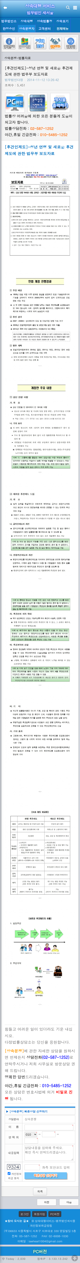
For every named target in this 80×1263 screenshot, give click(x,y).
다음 (69, 1202)
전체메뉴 (62, 28)
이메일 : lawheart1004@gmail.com (40, 1241)
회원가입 (39, 1214)
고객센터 (44, 28)
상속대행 (26, 21)
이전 (46, 1202)
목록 (40, 1191)
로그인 (24, 1214)
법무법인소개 (8, 22)
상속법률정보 (44, 22)
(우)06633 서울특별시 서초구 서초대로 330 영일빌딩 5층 (40, 1231)
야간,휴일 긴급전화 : (36, 134)
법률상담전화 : (29, 128)
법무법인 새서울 (40, 12)
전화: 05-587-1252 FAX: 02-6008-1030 (40, 1236)
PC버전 (55, 1214)
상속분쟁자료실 (26, 29)
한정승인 (9, 28)
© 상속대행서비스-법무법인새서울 (53, 1221)
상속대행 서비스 (40, 6)
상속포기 (62, 21)
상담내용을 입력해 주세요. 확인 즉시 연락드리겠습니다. (49, 1153)
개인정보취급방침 (41, 1226)
